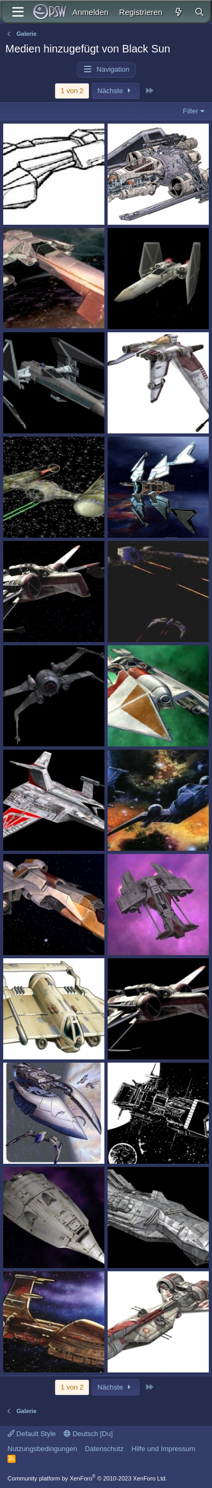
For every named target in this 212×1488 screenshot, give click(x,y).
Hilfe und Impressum (163, 1449)
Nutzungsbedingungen (42, 1449)
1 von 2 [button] (72, 91)
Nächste (115, 91)
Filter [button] (191, 111)
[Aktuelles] (178, 12)
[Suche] (199, 12)
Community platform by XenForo (87, 1478)
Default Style (31, 1434)
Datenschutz (104, 1449)
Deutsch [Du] (88, 1434)
